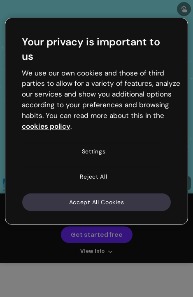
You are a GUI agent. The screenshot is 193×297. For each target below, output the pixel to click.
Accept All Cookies (96, 201)
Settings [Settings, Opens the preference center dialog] (94, 151)
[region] (96, 121)
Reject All (93, 176)
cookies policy (46, 125)
